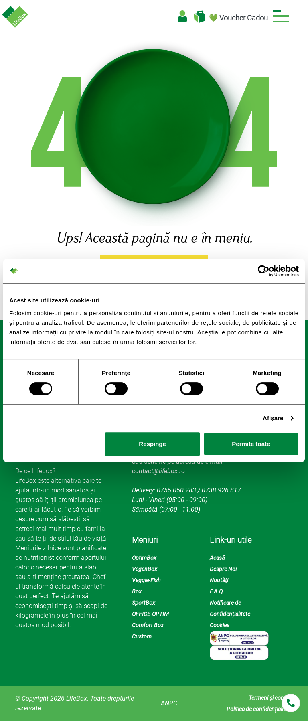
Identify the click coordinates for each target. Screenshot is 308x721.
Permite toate (251, 443)
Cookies (219, 625)
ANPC (169, 703)
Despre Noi (223, 569)
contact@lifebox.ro (158, 471)
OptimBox (144, 558)
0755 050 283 (176, 490)
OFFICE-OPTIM (150, 614)
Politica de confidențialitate (260, 709)
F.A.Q (216, 591)
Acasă (217, 558)
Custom (142, 636)
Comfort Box (148, 625)
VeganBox (144, 569)
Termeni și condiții (271, 698)
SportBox (143, 602)
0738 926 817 (221, 490)
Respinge (152, 443)
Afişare (273, 418)
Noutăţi (219, 580)
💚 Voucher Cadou (238, 18)
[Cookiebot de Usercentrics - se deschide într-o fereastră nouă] (264, 271)
